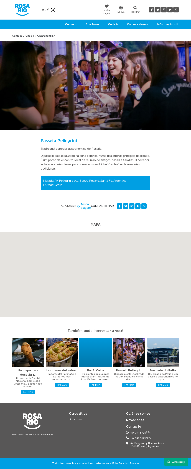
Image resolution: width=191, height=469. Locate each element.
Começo (71, 24)
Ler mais (28, 392)
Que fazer (92, 24)
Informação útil (168, 24)
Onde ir (113, 24)
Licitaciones (75, 419)
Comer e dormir (137, 24)
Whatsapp (176, 461)
